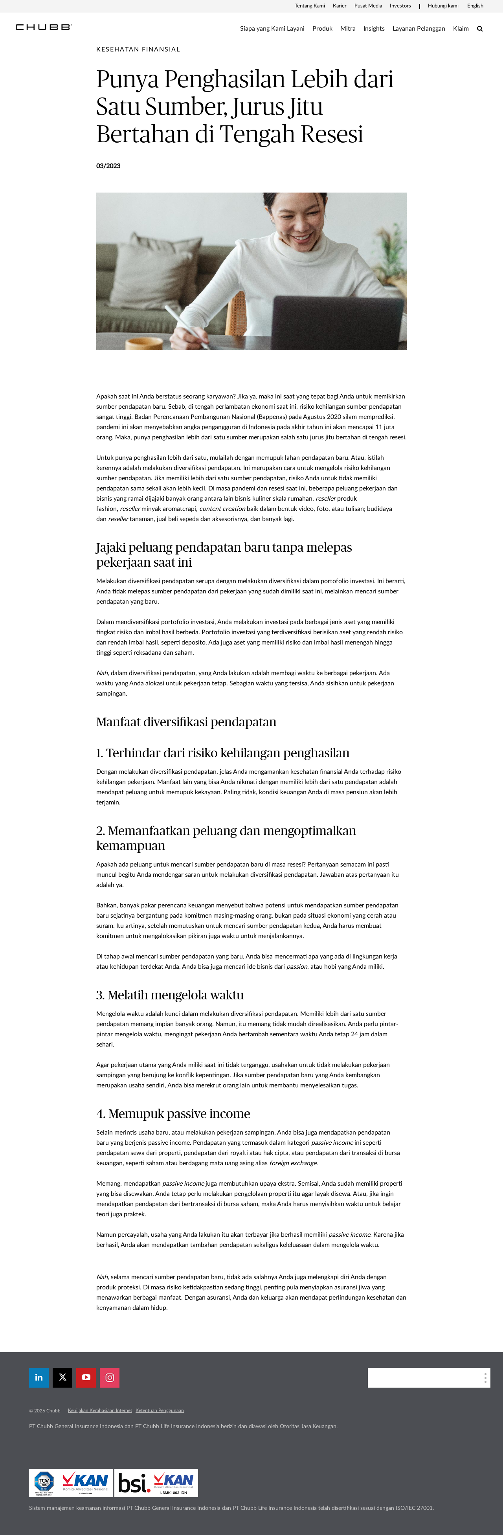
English (475, 6)
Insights (374, 29)
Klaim (461, 29)
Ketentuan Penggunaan (160, 1410)
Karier (340, 6)
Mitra (348, 29)
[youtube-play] (86, 1378)
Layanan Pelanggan (419, 29)
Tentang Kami (310, 6)
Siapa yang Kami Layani (272, 29)
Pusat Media (368, 6)
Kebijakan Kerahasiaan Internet (100, 1410)
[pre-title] (138, 49)
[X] (62, 1378)
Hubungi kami (443, 6)
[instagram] (109, 1378)
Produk (322, 29)
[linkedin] (39, 1378)
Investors (400, 6)
